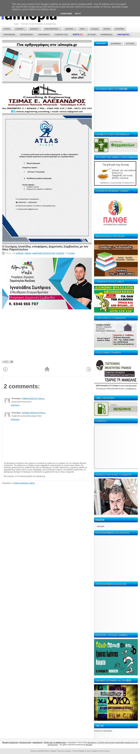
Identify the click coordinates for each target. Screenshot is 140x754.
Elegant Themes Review (101, 751)
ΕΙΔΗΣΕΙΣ (60, 253)
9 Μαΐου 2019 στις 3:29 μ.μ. (33, 398)
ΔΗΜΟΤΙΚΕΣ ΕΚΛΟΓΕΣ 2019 (43, 253)
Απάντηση (15, 405)
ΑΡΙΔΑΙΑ (27, 253)
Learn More (66, 13)
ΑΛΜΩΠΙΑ (20, 253)
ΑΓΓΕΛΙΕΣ (130, 44)
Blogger (89, 745)
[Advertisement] (116, 66)
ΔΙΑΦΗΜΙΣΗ (116, 44)
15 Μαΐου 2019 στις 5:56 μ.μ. (34, 413)
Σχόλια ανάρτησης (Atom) (24, 483)
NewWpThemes (43, 751)
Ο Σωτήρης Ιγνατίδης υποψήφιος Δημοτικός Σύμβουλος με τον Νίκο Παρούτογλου (45, 248)
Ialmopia (100, 526)
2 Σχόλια (71, 253)
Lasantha (67, 751)
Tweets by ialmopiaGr (103, 731)
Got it (78, 13)
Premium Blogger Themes (81, 751)
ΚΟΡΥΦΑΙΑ (101, 44)
